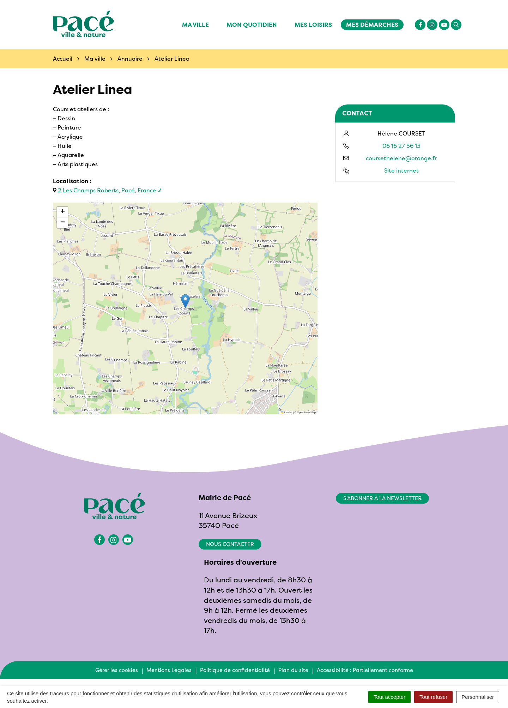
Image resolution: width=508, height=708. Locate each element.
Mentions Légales (169, 670)
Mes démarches (372, 24)
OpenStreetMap (306, 412)
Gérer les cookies (116, 670)
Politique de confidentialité (235, 670)
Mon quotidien (251, 24)
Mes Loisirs (313, 24)
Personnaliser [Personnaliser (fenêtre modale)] (477, 697)
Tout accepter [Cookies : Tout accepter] (389, 697)
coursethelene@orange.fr (401, 158)
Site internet (401, 170)
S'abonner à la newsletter (382, 498)
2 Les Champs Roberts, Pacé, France (107, 190)
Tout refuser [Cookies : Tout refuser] (433, 697)
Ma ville (195, 24)
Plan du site (293, 670)
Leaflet (286, 412)
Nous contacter (230, 544)
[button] (185, 301)
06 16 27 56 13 (401, 146)
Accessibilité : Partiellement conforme (365, 670)
